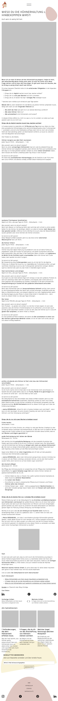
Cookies (29, 688)
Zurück (4, 587)
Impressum (29, 685)
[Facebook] (20, 696)
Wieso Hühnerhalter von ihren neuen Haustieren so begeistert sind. (26, 579)
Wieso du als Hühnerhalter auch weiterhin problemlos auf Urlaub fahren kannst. (30, 583)
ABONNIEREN (29, 667)
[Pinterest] (37, 696)
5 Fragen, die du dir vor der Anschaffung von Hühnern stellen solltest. (27, 581)
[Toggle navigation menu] (29, 4)
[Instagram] (3, 696)
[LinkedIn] (55, 696)
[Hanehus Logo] (4, 4)
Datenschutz (29, 691)
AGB (29, 682)
